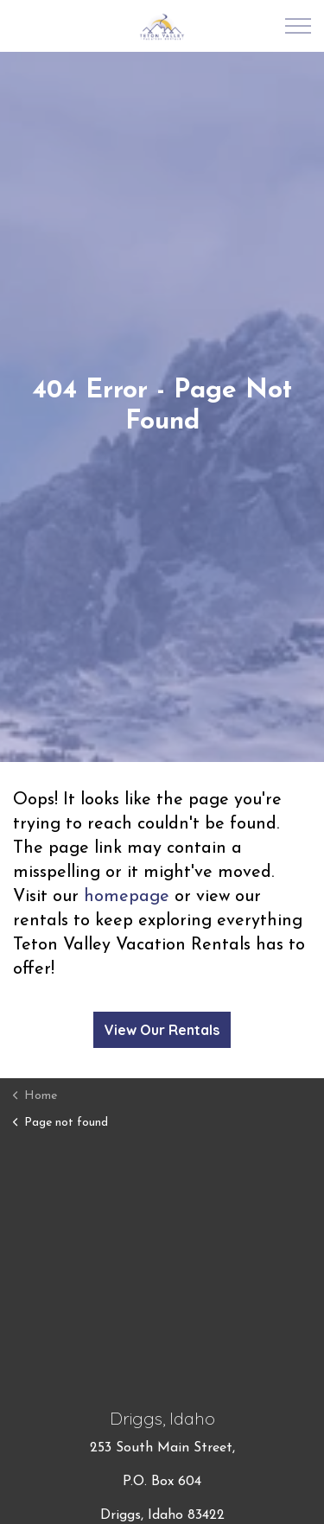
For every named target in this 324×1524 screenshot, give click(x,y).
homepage (126, 896)
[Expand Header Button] (298, 26)
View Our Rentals (162, 1030)
